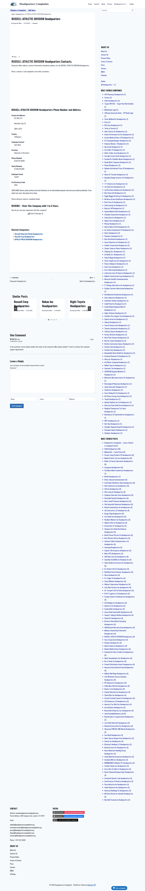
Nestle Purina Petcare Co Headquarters (117, 535)
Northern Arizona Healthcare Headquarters (118, 199)
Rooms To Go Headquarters (113, 689)
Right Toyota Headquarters (78, 304)
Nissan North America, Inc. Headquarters (117, 710)
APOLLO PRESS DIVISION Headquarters (28, 239)
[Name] (23, 399)
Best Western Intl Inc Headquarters (116, 538)
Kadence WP (92, 885)
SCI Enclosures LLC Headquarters (115, 701)
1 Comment (35, 23)
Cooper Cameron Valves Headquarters (117, 248)
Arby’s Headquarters (111, 233)
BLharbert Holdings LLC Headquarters (116, 744)
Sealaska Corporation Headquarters (116, 214)
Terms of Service (106, 61)
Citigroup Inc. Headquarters (113, 251)
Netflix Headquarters (111, 476)
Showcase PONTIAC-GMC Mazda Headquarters (119, 729)
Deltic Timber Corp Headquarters (115, 153)
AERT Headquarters (110, 420)
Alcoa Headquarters (111, 575)
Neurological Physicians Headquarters (117, 384)
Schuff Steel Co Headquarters (114, 304)
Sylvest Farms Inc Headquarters (114, 319)
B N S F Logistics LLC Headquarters (115, 593)
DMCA (103, 72)
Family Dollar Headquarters (113, 609)
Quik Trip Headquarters (74, 279)
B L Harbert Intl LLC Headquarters (115, 569)
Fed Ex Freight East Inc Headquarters (116, 260)
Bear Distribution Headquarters (114, 239)
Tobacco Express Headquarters (114, 331)
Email (42, 399)
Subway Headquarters (111, 322)
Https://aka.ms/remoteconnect (114, 479)
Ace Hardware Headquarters (113, 707)
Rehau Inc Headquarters (49, 304)
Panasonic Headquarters (30, 279)
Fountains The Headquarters (113, 368)
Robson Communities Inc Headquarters (117, 507)
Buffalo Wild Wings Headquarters (115, 673)
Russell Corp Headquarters (24, 236)
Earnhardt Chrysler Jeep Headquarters (117, 778)
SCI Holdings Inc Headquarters (114, 603)
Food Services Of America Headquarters (117, 781)
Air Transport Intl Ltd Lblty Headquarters (117, 590)
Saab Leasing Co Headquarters (114, 205)
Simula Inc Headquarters (112, 390)
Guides (132, 4)
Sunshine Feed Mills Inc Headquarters (116, 559)
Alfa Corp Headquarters (112, 125)
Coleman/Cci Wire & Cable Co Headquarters (118, 652)
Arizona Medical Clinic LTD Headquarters (117, 137)
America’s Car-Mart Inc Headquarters (116, 704)
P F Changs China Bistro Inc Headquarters (118, 285)
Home (90, 4)
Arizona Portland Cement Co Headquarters (118, 698)
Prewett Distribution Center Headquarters (118, 664)
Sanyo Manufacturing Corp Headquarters (118, 756)
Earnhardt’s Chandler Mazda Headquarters (118, 159)
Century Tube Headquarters (113, 347)
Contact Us (104, 54)
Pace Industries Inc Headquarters (115, 784)
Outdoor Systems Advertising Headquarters (118, 288)
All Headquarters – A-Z (108, 84)
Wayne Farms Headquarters (113, 220)
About (103, 4)
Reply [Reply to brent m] (91, 339)
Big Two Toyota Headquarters (114, 340)
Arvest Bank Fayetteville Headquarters (117, 612)
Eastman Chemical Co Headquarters (116, 356)
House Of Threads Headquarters (115, 174)
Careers (103, 68)
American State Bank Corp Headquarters (117, 405)
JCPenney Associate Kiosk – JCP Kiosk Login (118, 113)
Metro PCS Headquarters (112, 553)
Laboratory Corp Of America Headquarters (118, 273)
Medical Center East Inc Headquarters (117, 458)
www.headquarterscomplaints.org (27, 813)
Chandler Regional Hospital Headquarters (118, 427)
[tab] (48, 319)
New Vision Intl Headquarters (114, 193)
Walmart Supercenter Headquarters (116, 584)
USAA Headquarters (110, 449)
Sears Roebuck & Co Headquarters (115, 393)
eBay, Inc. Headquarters (112, 359)
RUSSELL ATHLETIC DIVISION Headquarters (118, 636)
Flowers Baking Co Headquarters (115, 263)
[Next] (89, 308)
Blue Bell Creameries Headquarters (116, 800)
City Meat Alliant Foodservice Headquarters (118, 470)
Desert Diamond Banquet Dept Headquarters (119, 772)
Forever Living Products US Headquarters (118, 455)
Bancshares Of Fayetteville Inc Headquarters (119, 414)
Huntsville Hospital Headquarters (115, 498)
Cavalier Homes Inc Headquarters (115, 766)
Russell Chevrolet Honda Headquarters (29, 234)
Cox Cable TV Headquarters (113, 150)
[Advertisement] (52, 40)
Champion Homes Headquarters (114, 430)
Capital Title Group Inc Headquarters (116, 550)
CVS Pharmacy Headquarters (114, 94)
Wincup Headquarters (111, 223)
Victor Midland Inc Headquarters (115, 119)
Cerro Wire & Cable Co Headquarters (116, 769)
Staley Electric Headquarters (114, 217)
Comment (13, 368)
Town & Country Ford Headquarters (116, 325)
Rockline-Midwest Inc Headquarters (116, 519)
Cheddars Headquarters (112, 433)
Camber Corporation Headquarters (115, 245)
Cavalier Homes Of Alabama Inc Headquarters (119, 596)
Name (13, 399)
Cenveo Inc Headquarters (112, 741)
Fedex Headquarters (111, 100)
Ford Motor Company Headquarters (115, 362)
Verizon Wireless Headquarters (114, 334)
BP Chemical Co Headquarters (114, 683)
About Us (104, 51)
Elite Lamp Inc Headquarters (113, 492)
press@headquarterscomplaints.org (22, 830)
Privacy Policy (105, 58)
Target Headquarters (111, 399)
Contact (96, 4)
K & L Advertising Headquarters (114, 270)
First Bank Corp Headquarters (114, 516)
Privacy (109, 4)
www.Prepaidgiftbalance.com (114, 713)
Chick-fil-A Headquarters (112, 618)
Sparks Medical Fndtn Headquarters (116, 211)
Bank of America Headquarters (114, 646)
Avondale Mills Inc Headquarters (115, 759)
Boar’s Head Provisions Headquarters (116, 501)
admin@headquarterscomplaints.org (22, 824)
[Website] (81, 399)
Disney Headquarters (111, 165)
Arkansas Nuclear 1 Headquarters (115, 143)
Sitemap (104, 75)
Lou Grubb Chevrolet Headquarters (115, 723)
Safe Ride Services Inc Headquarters (116, 587)
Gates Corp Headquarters (112, 267)
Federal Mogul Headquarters (113, 257)
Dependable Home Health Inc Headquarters (118, 353)
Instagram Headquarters (112, 467)
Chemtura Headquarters (112, 236)
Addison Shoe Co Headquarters (114, 522)
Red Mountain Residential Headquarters (117, 294)
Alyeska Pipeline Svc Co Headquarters (116, 402)
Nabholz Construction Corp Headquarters (118, 276)
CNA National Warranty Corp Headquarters (118, 627)
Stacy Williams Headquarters (114, 581)
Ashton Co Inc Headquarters (113, 606)
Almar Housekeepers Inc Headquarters (117, 658)
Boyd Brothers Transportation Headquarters (119, 716)
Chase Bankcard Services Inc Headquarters (118, 563)
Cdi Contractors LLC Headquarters (115, 510)
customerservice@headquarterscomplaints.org (26, 827)
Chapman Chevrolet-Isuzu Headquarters (117, 495)
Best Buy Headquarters (112, 424)
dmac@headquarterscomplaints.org (22, 833)
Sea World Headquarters (112, 735)
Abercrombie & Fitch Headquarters (115, 227)
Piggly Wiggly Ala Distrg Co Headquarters (118, 196)
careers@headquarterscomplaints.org (23, 835)
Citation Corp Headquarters (113, 350)
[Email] (52, 399)
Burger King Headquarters (113, 513)
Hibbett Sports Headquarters (114, 365)
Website (72, 399)
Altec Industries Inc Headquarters (115, 486)
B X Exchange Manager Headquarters (116, 140)
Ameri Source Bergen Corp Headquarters (118, 738)
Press (103, 65)
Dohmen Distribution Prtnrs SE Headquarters (119, 168)
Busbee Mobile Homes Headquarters (116, 649)
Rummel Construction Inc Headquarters (117, 726)
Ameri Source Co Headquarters (114, 131)
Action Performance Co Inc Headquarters (118, 134)
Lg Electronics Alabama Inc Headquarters (118, 190)
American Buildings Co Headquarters (116, 790)
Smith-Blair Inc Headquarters (114, 695)
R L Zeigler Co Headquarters (113, 578)
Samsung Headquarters (112, 547)
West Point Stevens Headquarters (115, 337)
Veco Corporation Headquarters (114, 639)
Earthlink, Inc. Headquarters (113, 254)
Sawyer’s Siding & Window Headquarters (117, 615)
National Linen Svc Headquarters (115, 747)
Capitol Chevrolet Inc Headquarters (116, 692)
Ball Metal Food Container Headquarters (117, 572)
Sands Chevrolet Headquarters (114, 387)
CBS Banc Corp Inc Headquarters (115, 556)
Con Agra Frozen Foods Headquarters (116, 156)
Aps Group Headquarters (112, 147)
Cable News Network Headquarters (115, 686)
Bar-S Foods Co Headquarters (114, 661)
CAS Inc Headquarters (111, 489)
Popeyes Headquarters (111, 642)
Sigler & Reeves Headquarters (114, 313)
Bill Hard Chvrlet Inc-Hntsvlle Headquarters (118, 793)
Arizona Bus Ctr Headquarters (114, 526)
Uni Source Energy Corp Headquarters (116, 396)
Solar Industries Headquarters (114, 297)
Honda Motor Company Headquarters (116, 162)
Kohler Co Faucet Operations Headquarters (118, 461)
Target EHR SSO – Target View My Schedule (119, 103)
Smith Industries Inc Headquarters (115, 787)
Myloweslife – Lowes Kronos (113, 452)
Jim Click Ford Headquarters (113, 187)
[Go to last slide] (15, 308)
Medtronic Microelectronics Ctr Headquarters (119, 377)
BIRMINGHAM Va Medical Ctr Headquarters (118, 763)
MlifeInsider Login (110, 110)
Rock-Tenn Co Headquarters (113, 202)
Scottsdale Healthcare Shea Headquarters (118, 483)
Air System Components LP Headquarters (118, 230)
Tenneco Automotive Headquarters (115, 328)
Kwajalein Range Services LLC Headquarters (119, 177)
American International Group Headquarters (119, 667)
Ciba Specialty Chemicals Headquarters (117, 504)
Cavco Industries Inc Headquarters (115, 242)
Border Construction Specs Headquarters (118, 344)
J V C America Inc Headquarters (114, 184)
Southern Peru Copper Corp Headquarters (118, 316)
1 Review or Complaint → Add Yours (23, 10)
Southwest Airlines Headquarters (115, 300)
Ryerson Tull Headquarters (113, 208)
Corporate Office (17, 23)
